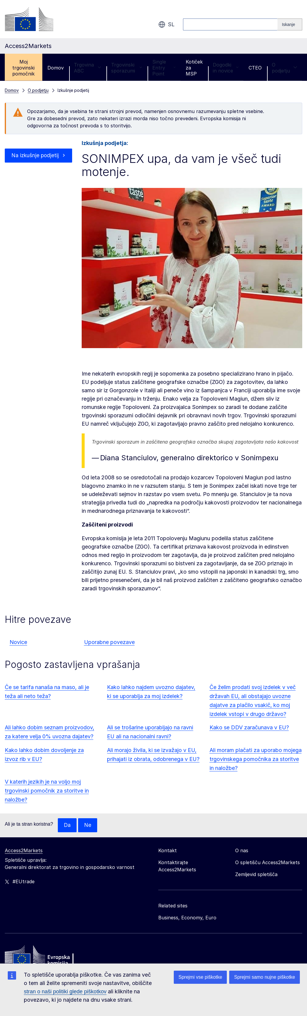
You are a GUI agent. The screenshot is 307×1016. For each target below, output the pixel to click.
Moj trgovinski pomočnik (23, 68)
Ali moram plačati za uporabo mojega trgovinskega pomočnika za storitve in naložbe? (256, 759)
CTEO (255, 68)
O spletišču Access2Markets (267, 863)
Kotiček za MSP (194, 68)
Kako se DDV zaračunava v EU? (249, 727)
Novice (18, 642)
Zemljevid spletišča (256, 875)
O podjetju (284, 68)
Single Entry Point (164, 68)
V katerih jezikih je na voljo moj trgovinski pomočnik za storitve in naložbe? (47, 791)
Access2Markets (24, 851)
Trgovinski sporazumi (126, 68)
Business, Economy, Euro (187, 918)
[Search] (289, 24)
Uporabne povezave (109, 642)
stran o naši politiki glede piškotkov (65, 992)
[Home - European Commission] (48, 957)
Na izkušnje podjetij (35, 159)
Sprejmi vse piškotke (200, 977)
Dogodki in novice (225, 68)
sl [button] (166, 24)
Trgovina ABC (87, 68)
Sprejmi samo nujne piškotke (264, 977)
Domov (55, 68)
